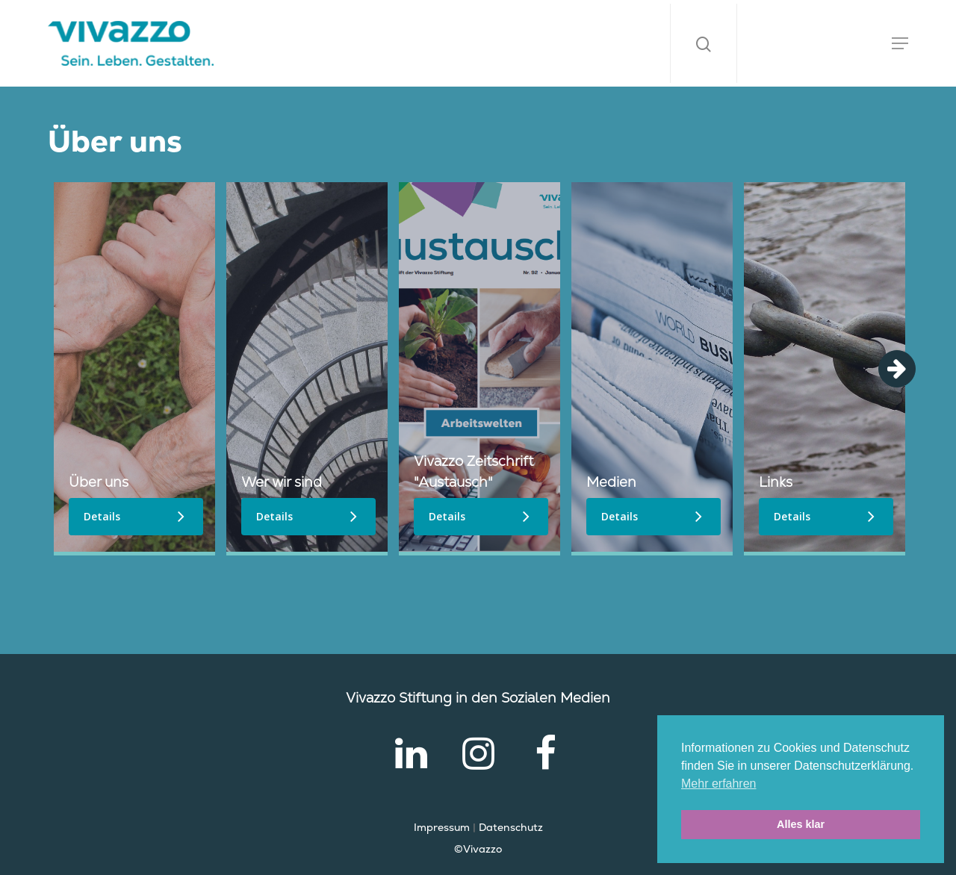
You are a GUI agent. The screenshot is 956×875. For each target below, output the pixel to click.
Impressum (442, 827)
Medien (611, 482)
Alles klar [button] (801, 824)
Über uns (98, 482)
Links (775, 482)
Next (897, 368)
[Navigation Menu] (900, 43)
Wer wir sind (281, 482)
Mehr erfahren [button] (719, 783)
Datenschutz (511, 827)
